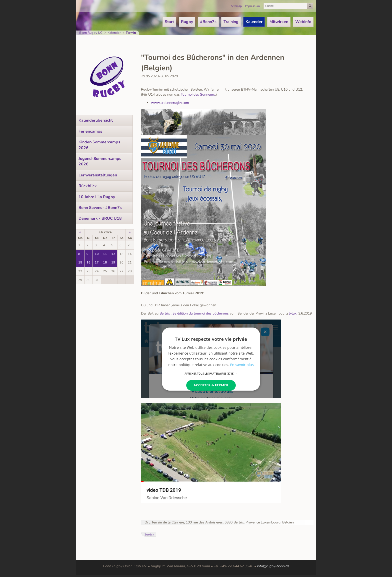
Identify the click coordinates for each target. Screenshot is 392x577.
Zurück (149, 534)
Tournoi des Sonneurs (198, 94)
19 (113, 262)
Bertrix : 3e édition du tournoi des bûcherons (194, 313)
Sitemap (236, 6)
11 (105, 254)
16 (88, 262)
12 (113, 254)
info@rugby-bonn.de (273, 566)
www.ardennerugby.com (170, 102)
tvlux (292, 313)
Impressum (252, 6)
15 (80, 262)
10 (97, 254)
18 (105, 262)
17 (97, 262)
